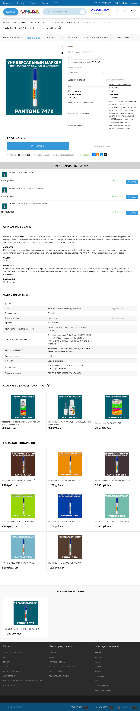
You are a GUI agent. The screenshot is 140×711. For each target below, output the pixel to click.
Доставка (20, 3)
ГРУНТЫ (6, 661)
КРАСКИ (6, 656)
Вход (95, 3)
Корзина (127, 707)
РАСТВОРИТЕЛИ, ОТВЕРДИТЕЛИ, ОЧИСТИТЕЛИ (22, 680)
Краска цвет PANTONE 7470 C (121, 113)
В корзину (38, 146)
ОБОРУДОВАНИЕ (10, 684)
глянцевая (113, 94)
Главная (7, 3)
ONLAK (112, 91)
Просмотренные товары (70, 590)
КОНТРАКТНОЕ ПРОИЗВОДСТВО (62, 666)
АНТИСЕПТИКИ (9, 675)
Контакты (45, 3)
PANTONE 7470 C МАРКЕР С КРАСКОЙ (64, 372)
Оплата (33, 3)
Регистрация (105, 3)
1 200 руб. (7, 180)
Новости (97, 670)
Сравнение (77, 707)
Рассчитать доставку (63, 154)
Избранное (102, 707)
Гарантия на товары (102, 689)
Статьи (97, 680)
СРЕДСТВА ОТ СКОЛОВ (12, 670)
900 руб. (69, 428)
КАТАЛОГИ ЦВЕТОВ (57, 661)
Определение (131, 3)
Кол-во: (13, 154)
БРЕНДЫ (52, 656)
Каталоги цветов (101, 684)
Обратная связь (13, 707)
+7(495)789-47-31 (100, 10)
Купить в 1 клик (102, 146)
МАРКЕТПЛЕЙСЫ (56, 670)
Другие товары (117, 309)
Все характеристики (115, 80)
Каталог (10, 11)
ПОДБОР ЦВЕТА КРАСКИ (59, 675)
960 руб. (23, 428)
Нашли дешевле (41, 154)
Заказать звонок (98, 13)
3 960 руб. (116, 428)
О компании (99, 675)
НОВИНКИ (53, 652)
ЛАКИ (5, 666)
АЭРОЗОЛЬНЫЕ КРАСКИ (13, 652)
